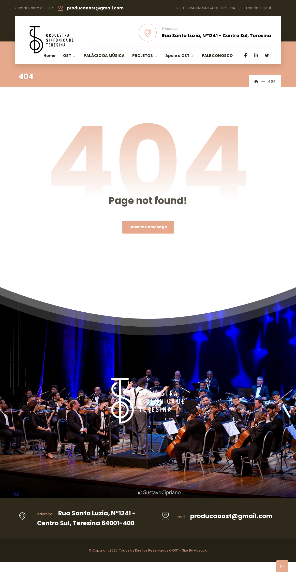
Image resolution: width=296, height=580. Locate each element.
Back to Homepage (148, 227)
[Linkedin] (256, 55)
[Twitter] (267, 55)
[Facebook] (245, 55)
